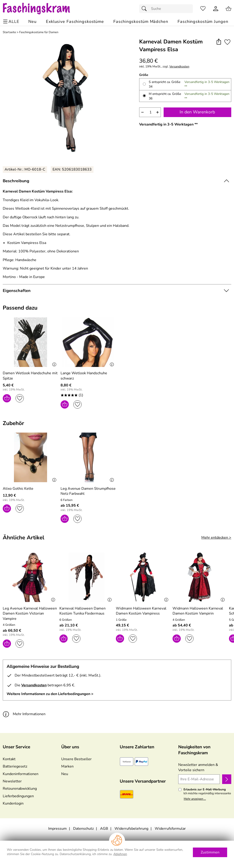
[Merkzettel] (203, 8)
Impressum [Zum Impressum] (57, 828)
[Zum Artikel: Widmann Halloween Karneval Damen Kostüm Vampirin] (200, 611)
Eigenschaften (17, 290)
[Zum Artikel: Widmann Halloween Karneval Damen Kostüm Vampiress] (143, 611)
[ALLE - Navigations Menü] (12, 21)
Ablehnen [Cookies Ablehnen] (120, 854)
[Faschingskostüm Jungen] (203, 22)
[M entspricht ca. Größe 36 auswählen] (144, 95)
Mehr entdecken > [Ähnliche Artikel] (216, 537)
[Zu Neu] (32, 22)
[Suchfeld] (166, 8)
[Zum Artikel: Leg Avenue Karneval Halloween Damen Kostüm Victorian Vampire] (30, 613)
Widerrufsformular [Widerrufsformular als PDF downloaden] (170, 828)
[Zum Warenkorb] (228, 8)
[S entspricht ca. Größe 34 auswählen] (144, 84)
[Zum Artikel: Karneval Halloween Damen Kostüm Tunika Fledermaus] (86, 611)
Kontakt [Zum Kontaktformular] (9, 759)
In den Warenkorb (197, 112)
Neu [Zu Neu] (64, 773)
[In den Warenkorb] (7, 398)
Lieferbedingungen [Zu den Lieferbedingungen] (18, 796)
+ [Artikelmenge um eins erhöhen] (157, 112)
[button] (219, 42)
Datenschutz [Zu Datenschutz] (83, 828)
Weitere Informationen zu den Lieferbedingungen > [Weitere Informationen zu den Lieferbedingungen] (50, 693)
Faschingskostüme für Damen (38, 32)
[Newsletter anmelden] (226, 779)
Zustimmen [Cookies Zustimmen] (210, 852)
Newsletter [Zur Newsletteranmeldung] (12, 781)
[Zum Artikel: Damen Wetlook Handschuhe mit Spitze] (30, 342)
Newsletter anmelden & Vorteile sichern (198, 767)
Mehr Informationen (24, 713)
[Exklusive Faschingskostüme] (75, 22)
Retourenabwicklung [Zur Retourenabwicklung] (20, 788)
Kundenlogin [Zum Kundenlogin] (13, 803)
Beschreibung (16, 181)
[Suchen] (145, 8)
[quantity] (150, 112)
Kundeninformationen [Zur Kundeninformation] (20, 773)
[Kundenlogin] (215, 8)
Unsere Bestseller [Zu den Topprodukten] (76, 759)
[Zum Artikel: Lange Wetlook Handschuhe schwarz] (88, 376)
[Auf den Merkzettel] (227, 42)
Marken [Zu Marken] (67, 766)
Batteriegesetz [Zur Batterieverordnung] (15, 766)
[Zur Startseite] (41, 9)
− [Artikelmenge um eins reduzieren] (142, 112)
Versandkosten (179, 67)
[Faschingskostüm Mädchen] (140, 22)
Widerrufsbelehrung (131, 828)
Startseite (9, 32)
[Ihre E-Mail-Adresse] (199, 779)
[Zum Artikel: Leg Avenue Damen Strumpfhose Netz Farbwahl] (88, 491)
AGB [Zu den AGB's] (104, 828)
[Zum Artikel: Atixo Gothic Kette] (30, 458)
